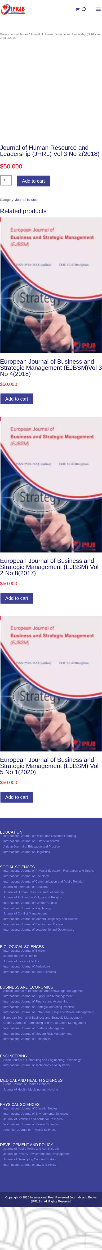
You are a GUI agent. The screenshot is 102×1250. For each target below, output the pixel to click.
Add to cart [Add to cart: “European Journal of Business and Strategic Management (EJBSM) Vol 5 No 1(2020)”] (16, 840)
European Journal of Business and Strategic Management (42, 1060)
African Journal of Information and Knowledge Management (43, 1034)
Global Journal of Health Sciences (26, 1127)
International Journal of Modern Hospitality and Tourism (41, 962)
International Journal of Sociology (26, 919)
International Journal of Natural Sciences (31, 1167)
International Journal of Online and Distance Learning (39, 879)
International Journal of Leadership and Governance (38, 973)
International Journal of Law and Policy (29, 1208)
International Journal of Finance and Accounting (35, 1044)
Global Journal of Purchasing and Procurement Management (44, 1066)
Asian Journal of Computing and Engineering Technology (42, 1103)
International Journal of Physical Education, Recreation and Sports (48, 914)
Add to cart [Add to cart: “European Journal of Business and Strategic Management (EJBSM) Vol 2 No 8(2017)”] (16, 641)
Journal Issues (19, 34)
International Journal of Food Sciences (29, 1015)
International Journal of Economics (26, 1082)
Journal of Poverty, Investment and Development (36, 1197)
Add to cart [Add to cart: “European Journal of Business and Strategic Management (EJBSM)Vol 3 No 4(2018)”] (16, 442)
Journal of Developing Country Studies (29, 1202)
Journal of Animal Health (20, 999)
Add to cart (33, 224)
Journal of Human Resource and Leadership (33, 935)
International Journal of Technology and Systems (36, 1108)
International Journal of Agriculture (26, 1009)
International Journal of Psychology (27, 951)
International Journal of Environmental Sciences (35, 1157)
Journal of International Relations (25, 930)
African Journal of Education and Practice (31, 889)
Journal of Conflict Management (25, 956)
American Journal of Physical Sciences (29, 1173)
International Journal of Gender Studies (30, 946)
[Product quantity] (6, 223)
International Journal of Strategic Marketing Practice (38, 1050)
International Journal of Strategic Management (35, 1071)
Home (4, 34)
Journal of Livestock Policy (21, 1004)
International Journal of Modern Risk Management (37, 1076)
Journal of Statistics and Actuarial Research (33, 1162)
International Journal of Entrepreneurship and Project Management (48, 1055)
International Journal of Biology (24, 993)
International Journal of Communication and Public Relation (43, 924)
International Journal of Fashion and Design (33, 967)
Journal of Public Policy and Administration (32, 1191)
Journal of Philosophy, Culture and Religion (32, 940)
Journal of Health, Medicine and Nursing (30, 1132)
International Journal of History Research (31, 884)
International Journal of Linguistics (26, 895)
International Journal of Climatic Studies (30, 1151)
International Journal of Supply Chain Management (38, 1039)
